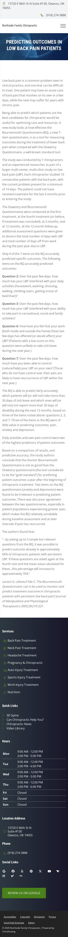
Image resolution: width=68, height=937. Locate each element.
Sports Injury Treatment (24, 677)
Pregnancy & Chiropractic (25, 663)
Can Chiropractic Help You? (25, 720)
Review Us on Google (24, 893)
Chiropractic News (19, 724)
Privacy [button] (52, 916)
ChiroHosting (8, 931)
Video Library (16, 728)
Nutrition (14, 692)
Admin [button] (31, 922)
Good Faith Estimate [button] (14, 922)
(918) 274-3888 (53, 15)
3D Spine (13, 715)
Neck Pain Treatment (22, 648)
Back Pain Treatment (22, 641)
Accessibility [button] (10, 916)
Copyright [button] (25, 916)
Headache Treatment (22, 655)
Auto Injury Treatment (23, 670)
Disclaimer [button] (39, 916)
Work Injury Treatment (23, 685)
